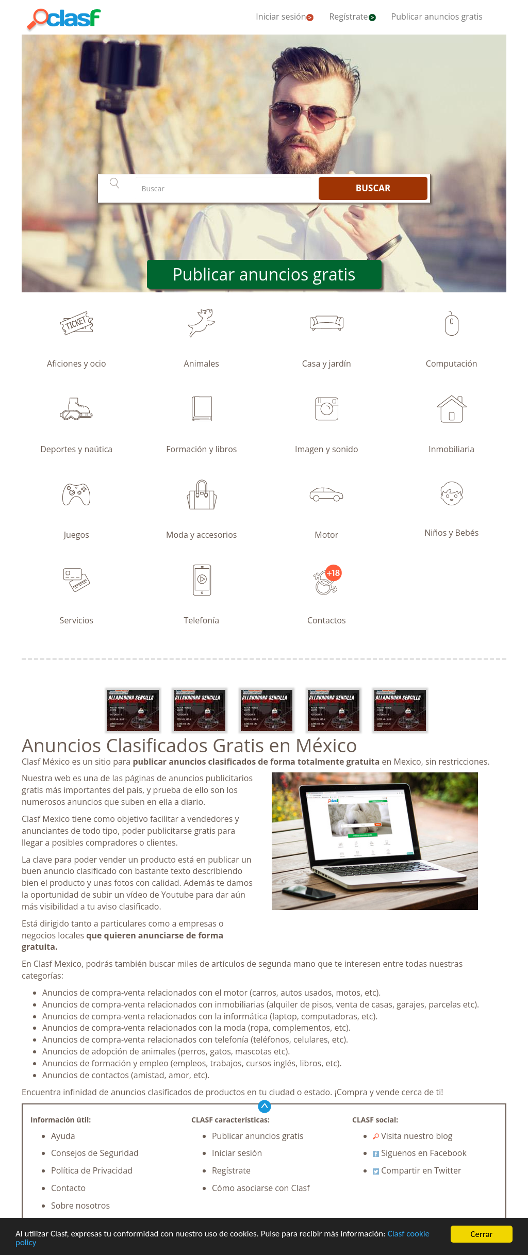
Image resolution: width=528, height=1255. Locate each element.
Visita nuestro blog (413, 1136)
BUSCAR (373, 188)
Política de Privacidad (92, 1170)
